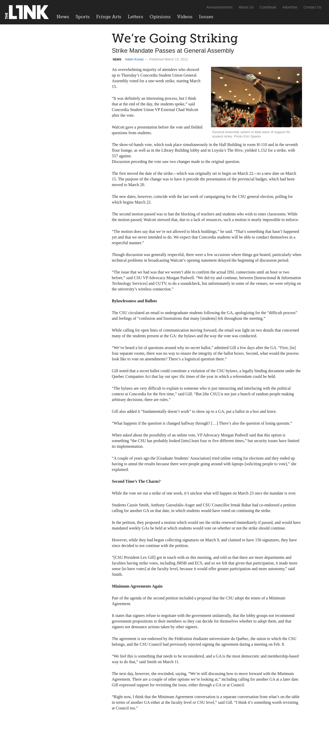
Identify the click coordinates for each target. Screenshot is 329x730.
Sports (83, 17)
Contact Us (312, 7)
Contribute (268, 7)
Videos (185, 17)
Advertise (289, 7)
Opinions (160, 17)
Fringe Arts (108, 17)
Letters (135, 17)
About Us (246, 7)
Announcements (219, 7)
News (63, 17)
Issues (206, 17)
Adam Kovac (134, 59)
